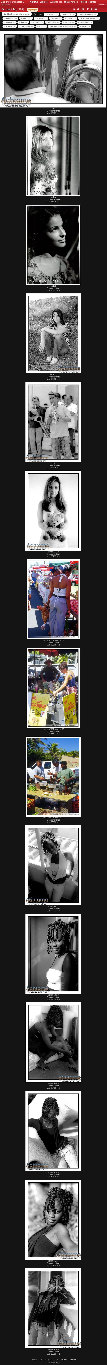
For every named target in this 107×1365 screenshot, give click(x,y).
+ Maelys (9, 22)
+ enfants (37, 22)
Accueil (5, 9)
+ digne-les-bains (87, 14)
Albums (34, 2)
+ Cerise (56, 18)
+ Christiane (26, 26)
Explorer (44, 2)
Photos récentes (88, 2)
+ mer (23, 22)
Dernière (72, 1360)
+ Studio (26, 18)
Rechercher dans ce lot (18, 14)
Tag (15, 9)
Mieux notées (71, 2)
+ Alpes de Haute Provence (63, 26)
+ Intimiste (53, 22)
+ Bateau (68, 22)
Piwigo (58, 1363)
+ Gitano (70, 18)
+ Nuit (41, 26)
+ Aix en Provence (89, 18)
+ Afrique (9, 26)
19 (58, 1360)
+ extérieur (68, 14)
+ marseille (10, 18)
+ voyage (40, 18)
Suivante (64, 1360)
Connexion (101, 5)
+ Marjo (85, 26)
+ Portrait (51, 14)
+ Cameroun (85, 22)
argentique (32, 10)
